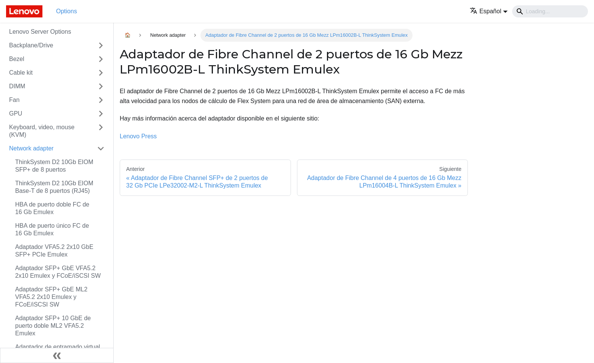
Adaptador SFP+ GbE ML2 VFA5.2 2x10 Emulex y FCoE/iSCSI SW (51, 297)
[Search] (550, 11)
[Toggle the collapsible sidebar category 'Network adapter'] (101, 148)
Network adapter (31, 148)
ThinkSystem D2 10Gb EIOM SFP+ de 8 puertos (54, 166)
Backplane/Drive (31, 45)
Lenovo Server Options (40, 31)
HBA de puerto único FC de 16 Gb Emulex (52, 229)
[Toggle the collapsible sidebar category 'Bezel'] (101, 59)
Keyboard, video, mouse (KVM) (42, 131)
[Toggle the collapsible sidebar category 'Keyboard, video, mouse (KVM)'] (101, 131)
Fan (14, 100)
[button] (489, 11)
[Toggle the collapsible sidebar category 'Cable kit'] (101, 73)
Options (66, 11)
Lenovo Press (138, 136)
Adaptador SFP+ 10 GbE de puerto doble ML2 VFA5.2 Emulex (53, 325)
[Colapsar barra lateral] (57, 355)
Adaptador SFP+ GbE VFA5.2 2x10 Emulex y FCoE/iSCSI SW (58, 272)
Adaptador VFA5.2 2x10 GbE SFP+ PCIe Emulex (54, 251)
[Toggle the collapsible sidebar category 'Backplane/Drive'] (101, 45)
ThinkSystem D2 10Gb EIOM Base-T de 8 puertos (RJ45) (54, 187)
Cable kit (21, 72)
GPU (15, 113)
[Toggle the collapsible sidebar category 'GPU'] (101, 114)
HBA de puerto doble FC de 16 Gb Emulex (52, 208)
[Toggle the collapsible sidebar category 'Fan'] (101, 100)
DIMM (17, 86)
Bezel (16, 59)
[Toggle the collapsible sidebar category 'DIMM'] (101, 86)
